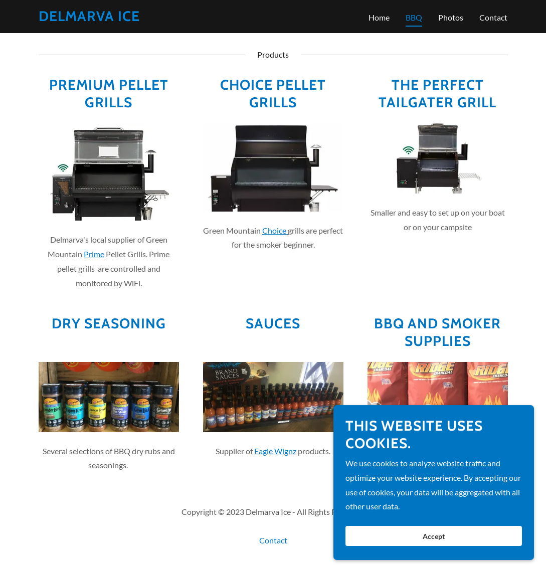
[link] (89, 18)
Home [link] (379, 17)
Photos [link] (450, 17)
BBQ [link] (414, 17)
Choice (275, 230)
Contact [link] (493, 17)
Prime (94, 254)
